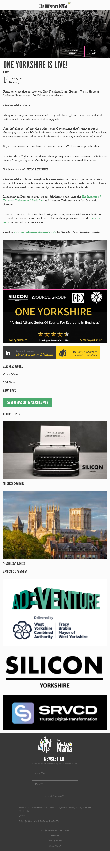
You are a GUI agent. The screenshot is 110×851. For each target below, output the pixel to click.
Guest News (10, 375)
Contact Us (24, 811)
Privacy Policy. (55, 841)
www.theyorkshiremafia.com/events (35, 232)
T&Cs (22, 816)
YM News (9, 383)
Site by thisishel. (55, 846)
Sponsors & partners (15, 572)
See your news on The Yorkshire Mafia (27, 402)
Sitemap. (55, 836)
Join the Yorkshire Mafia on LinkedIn (39, 822)
